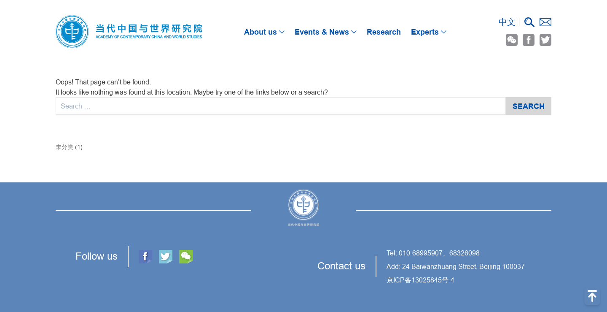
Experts (431, 32)
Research (384, 31)
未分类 (64, 147)
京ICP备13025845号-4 (420, 280)
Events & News (328, 32)
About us (266, 32)
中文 (507, 22)
